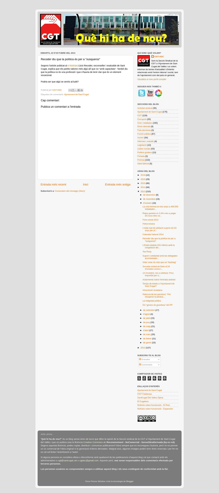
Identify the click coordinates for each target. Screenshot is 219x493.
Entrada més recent (53, 184)
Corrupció (142, 119)
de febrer (147, 338)
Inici (85, 184)
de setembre (149, 310)
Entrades (144, 359)
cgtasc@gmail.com (89, 460)
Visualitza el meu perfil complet (151, 79)
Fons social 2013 (150, 220)
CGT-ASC (159, 56)
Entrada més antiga (117, 184)
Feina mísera (149, 224)
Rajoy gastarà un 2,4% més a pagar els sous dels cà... (159, 214)
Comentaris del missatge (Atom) (70, 191)
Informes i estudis (145, 141)
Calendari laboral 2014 (153, 234)
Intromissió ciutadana (152, 290)
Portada (141, 156)
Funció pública (144, 134)
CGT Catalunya (144, 394)
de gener (147, 342)
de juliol (147, 318)
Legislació (142, 145)
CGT (139, 115)
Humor (140, 137)
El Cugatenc (143, 401)
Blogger (129, 481)
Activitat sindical (144, 108)
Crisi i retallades (144, 123)
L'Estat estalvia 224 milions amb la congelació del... (159, 246)
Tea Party (147, 251)
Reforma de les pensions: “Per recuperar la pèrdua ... (157, 295)
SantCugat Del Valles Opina (150, 397)
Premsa (141, 160)
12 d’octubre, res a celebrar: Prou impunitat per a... (158, 274)
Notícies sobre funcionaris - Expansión (155, 409)
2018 (143, 175)
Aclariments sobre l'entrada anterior (159, 279)
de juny (146, 322)
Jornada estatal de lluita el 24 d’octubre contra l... (156, 267)
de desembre (149, 195)
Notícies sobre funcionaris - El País (153, 405)
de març (147, 334)
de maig (147, 326)
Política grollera (144, 152)
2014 (143, 187)
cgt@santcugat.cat (67, 460)
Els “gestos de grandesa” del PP (158, 305)
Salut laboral (143, 163)
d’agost (146, 314)
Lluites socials (143, 149)
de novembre (149, 199)
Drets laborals (143, 126)
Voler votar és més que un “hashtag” (159, 262)
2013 (143, 191)
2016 (143, 179)
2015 (143, 183)
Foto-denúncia (144, 130)
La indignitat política (152, 301)
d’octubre (147, 203)
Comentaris (145, 365)
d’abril (146, 330)
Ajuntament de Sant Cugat (76, 94)
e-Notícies (73, 65)
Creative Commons (93, 442)
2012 (143, 348)
